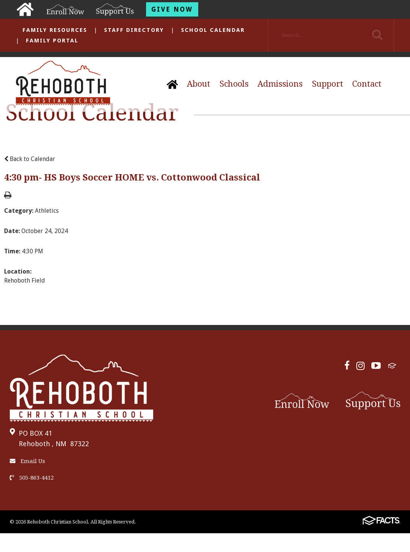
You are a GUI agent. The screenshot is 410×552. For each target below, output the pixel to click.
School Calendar (213, 30)
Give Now (172, 9)
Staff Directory (134, 30)
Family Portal (52, 40)
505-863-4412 (32, 477)
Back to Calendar (29, 158)
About (198, 84)
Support (327, 84)
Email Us (27, 461)
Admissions (280, 84)
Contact (366, 84)
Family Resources (55, 30)
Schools (234, 84)
